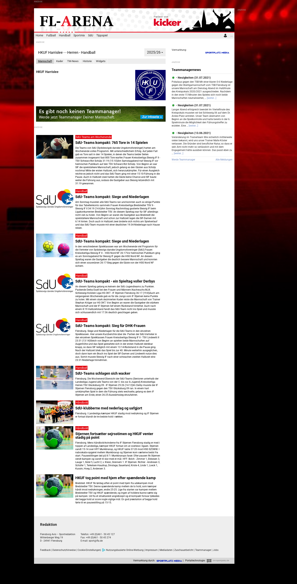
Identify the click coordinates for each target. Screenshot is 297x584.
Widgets (100, 61)
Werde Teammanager (183, 159)
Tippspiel (102, 35)
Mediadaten (166, 550)
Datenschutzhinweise (64, 550)
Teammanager (203, 550)
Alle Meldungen (224, 159)
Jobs (215, 550)
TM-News (73, 61)
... (231, 35)
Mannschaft (45, 61)
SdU (90, 35)
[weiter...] (211, 98)
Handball (64, 35)
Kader (59, 61)
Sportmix (79, 35)
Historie (87, 61)
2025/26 (155, 52)
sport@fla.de (96, 540)
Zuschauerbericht (183, 550)
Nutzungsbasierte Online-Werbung (123, 550)
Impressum (151, 550)
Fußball (51, 35)
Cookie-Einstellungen (89, 550)
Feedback (45, 550)
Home (39, 35)
